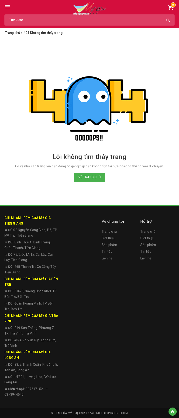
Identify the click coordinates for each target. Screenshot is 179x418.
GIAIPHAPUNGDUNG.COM (111, 413)
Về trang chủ (89, 177)
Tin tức (107, 251)
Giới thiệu (109, 238)
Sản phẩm (109, 245)
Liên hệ (107, 258)
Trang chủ (109, 231)
